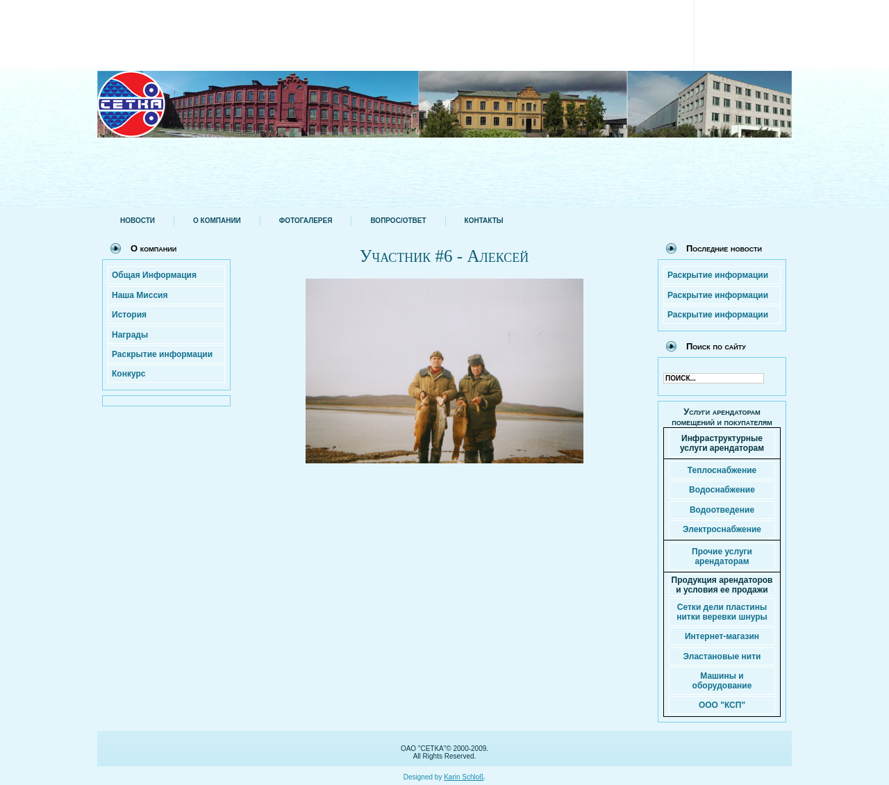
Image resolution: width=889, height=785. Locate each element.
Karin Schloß (463, 774)
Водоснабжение (722, 490)
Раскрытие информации (717, 275)
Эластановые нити (722, 656)
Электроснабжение (722, 529)
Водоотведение (722, 510)
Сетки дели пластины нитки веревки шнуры (721, 612)
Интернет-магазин (722, 636)
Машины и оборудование (722, 681)
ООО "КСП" (722, 705)
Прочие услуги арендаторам (722, 556)
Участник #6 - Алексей (444, 256)
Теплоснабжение (722, 470)
